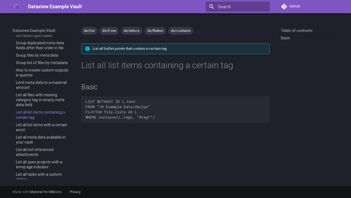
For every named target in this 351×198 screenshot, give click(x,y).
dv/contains (181, 31)
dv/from (109, 31)
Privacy (75, 192)
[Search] (238, 7)
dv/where (132, 31)
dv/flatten (155, 31)
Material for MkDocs (46, 192)
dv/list (89, 31)
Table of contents (297, 30)
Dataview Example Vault (34, 30)
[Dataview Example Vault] (15, 6)
